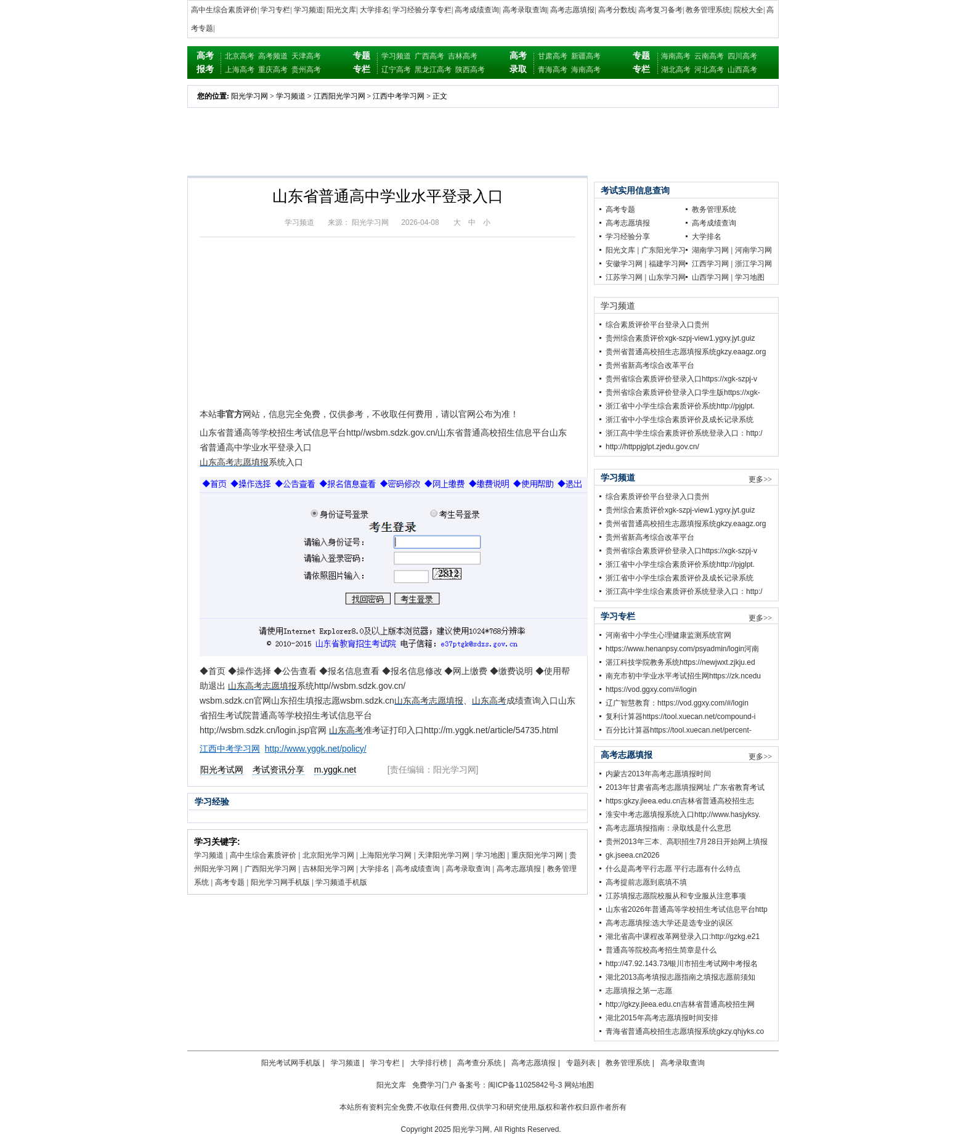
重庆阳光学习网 (537, 855)
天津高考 (306, 56)
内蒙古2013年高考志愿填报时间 (658, 774)
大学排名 (374, 10)
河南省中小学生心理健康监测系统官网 (668, 635)
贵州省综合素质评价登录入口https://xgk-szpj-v (681, 379)
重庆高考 (273, 69)
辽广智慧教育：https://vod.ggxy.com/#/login (677, 703)
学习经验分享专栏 (422, 10)
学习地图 (490, 855)
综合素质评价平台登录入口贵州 (657, 324)
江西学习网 (710, 263)
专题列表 (581, 1063)
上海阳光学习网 (386, 855)
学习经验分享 (628, 236)
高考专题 (230, 882)
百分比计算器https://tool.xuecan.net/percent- (679, 730)
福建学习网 (667, 263)
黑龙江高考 (433, 69)
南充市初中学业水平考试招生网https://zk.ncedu (683, 676)
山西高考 (742, 69)
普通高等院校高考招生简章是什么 (661, 950)
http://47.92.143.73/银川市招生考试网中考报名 (682, 963)
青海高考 (552, 69)
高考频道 (273, 56)
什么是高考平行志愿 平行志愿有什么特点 (673, 868)
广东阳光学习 (663, 250)
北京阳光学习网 (328, 855)
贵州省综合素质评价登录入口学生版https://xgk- (683, 392)
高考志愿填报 (572, 10)
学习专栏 (275, 10)
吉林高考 (462, 56)
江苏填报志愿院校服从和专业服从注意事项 (676, 896)
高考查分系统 (479, 1063)
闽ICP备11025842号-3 (525, 1085)
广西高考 (429, 56)
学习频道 (308, 10)
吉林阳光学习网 (328, 868)
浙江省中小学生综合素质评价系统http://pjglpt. (680, 406)
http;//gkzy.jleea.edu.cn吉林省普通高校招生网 (680, 1004)
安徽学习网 (624, 263)
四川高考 (742, 56)
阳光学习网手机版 (280, 882)
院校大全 (748, 10)
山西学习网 (710, 277)
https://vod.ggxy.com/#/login (651, 689)
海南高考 (586, 69)
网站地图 (579, 1085)
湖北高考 (676, 69)
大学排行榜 (428, 1063)
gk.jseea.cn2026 (632, 855)
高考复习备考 (660, 10)
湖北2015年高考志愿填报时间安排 (662, 1018)
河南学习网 (753, 250)
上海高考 (239, 69)
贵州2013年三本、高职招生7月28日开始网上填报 (687, 841)
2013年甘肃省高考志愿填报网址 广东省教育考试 (685, 787)
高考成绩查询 (477, 10)
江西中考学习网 (398, 96)
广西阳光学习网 (270, 868)
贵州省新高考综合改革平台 (650, 365)
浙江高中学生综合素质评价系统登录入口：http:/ (684, 433)
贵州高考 (306, 69)
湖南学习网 (710, 250)
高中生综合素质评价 (224, 10)
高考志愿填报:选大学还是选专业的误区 (669, 923)
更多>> (760, 479)
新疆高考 (586, 56)
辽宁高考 (396, 69)
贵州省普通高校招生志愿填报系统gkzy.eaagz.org (686, 351)
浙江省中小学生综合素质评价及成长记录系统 (679, 419)
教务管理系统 (708, 10)
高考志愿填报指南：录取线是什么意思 (668, 828)
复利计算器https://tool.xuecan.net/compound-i (680, 716)
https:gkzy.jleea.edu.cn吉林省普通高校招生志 (680, 801)
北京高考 (239, 56)
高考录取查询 (525, 10)
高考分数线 (616, 10)
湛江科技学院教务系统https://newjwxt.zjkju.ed (680, 662)
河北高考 (709, 69)
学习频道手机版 (341, 882)
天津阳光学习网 (443, 855)
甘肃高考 (552, 56)
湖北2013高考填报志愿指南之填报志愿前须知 (680, 977)
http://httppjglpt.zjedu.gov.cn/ (652, 446)
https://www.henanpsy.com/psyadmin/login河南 (682, 648)
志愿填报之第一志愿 (639, 990)
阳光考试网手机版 (290, 1063)
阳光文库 (341, 10)
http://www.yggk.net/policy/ (316, 749)
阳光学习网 (249, 96)
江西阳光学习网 (339, 96)
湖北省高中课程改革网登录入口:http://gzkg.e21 (683, 936)
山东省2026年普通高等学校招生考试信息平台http (687, 909)
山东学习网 (667, 277)
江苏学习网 (624, 277)
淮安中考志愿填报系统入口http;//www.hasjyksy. (683, 814)
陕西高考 (470, 69)
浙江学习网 (753, 263)
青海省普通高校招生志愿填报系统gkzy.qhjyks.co (685, 1031)
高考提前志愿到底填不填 (646, 882)
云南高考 (709, 56)
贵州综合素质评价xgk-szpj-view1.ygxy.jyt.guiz (680, 338)
